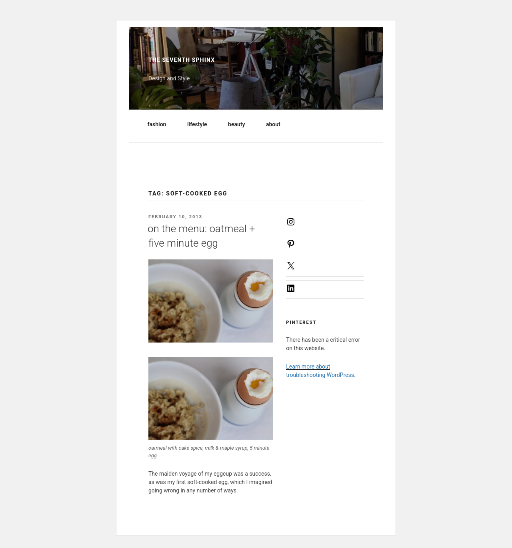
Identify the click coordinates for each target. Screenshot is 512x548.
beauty (240, 124)
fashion (161, 124)
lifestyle (201, 124)
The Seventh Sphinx (181, 60)
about (277, 124)
